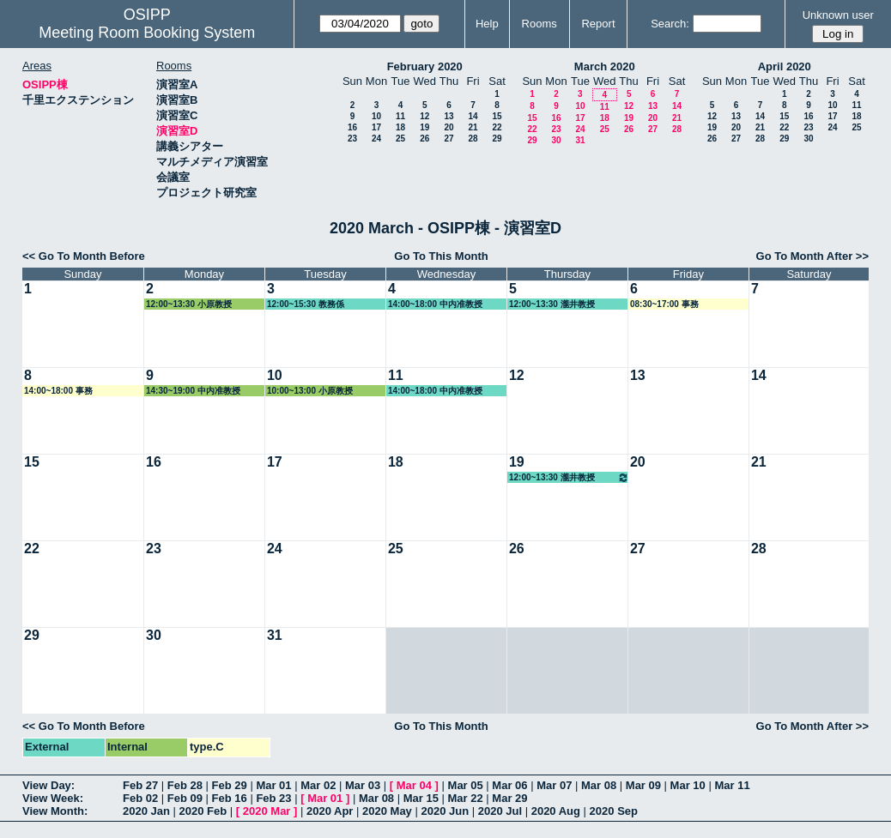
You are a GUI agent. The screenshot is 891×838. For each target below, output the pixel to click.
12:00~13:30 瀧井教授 (552, 304)
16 (352, 127)
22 (496, 127)
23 (352, 138)
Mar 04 (414, 785)
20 (448, 127)
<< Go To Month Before (83, 256)
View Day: (48, 785)
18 (400, 127)
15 (496, 116)
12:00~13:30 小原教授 (189, 304)
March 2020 (604, 66)
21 (472, 127)
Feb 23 (273, 798)
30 (556, 140)
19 (424, 127)
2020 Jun (445, 811)
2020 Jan (146, 811)
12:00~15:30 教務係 (305, 304)
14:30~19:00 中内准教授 (193, 390)
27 (448, 138)
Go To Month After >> (812, 256)
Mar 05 (465, 785)
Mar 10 (688, 785)
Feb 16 (229, 798)
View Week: (52, 798)
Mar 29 (509, 798)
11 (400, 116)
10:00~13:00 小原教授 (310, 390)
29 (496, 138)
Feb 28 (185, 785)
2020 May (387, 811)
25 (400, 138)
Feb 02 (140, 798)
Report (598, 23)
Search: (670, 23)
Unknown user (838, 15)
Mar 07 (554, 785)
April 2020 (784, 66)
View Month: (55, 811)
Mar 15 (421, 798)
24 (376, 138)
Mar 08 (598, 785)
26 (424, 138)
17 (376, 127)
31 (580, 140)
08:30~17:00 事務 (664, 304)
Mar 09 (643, 785)
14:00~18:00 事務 (58, 390)
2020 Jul (500, 811)
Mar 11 (731, 785)
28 (472, 138)
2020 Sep (614, 811)
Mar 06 (509, 785)
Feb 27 (140, 785)
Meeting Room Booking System (147, 32)
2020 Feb (203, 811)
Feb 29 (229, 785)
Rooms (539, 23)
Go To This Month (441, 256)
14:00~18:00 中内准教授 (435, 304)
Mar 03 (362, 785)
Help (487, 23)
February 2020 (425, 66)
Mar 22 (465, 798)
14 (472, 116)
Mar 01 (273, 785)
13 (448, 116)
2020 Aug (555, 811)
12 (424, 116)
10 (376, 116)
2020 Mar (267, 811)
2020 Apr (329, 811)
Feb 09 (185, 798)
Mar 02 (318, 785)
